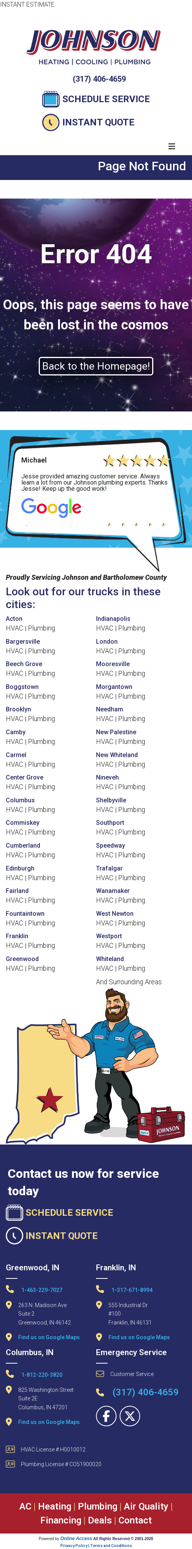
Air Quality (146, 1506)
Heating (54, 1506)
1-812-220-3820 (34, 1374)
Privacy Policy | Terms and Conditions (96, 1546)
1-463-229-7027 (34, 1289)
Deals (100, 1520)
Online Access (76, 1538)
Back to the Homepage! (96, 366)
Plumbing (41, 628)
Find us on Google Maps (49, 1337)
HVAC (14, 628)
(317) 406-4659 (99, 79)
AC (25, 1506)
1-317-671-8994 (124, 1289)
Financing (60, 1520)
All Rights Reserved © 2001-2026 (123, 1539)
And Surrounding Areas (129, 982)
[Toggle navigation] (171, 147)
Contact (135, 1520)
